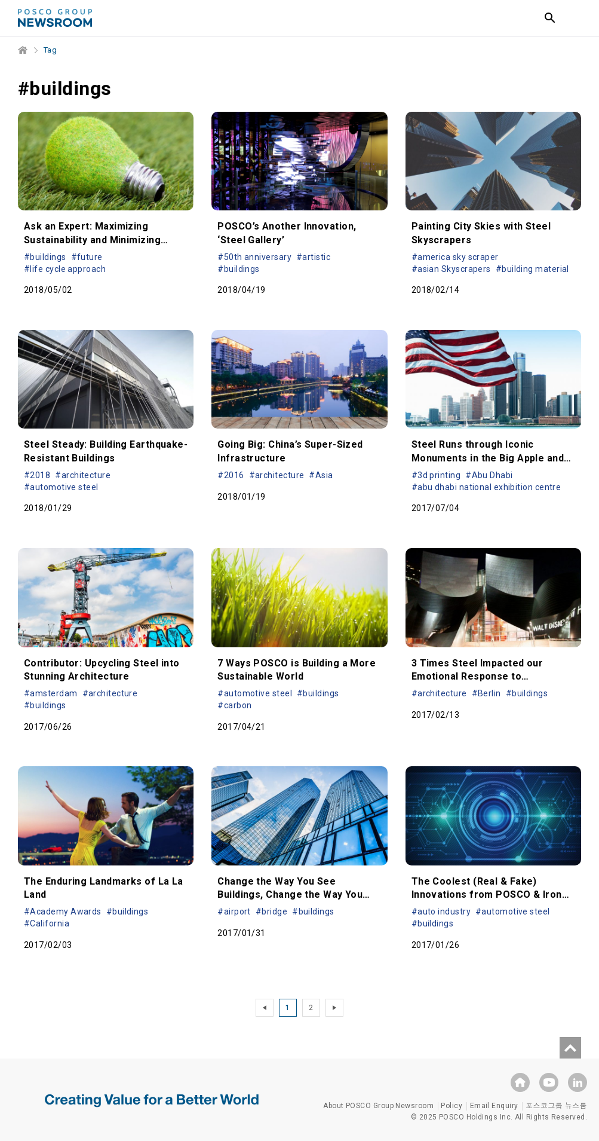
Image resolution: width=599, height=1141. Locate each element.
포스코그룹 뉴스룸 (556, 1106)
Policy (451, 1106)
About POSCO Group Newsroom (378, 1106)
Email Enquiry (494, 1106)
